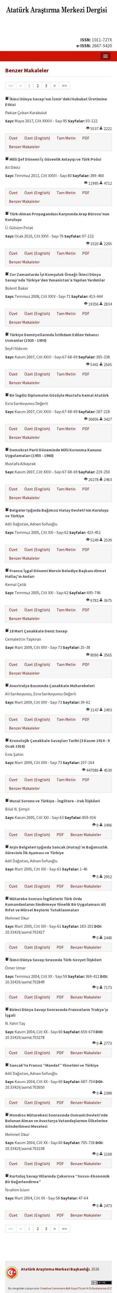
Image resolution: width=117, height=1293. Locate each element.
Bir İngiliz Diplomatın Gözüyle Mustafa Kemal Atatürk (57, 395)
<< (10, 85)
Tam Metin (66, 137)
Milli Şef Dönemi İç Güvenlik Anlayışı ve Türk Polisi (53, 159)
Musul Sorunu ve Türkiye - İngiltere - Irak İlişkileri (52, 800)
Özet (13, 137)
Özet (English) (37, 137)
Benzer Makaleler (24, 146)
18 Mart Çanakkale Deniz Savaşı (36, 630)
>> (64, 85)
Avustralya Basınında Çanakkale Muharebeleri (49, 685)
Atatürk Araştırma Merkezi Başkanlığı (55, 1269)
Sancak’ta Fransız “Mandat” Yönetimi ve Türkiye (52, 1065)
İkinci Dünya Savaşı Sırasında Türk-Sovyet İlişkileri (53, 959)
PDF (85, 137)
